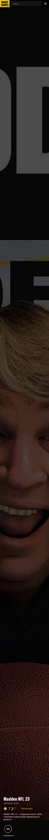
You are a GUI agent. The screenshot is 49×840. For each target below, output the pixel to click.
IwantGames (4, 3)
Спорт (16, 803)
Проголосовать (27, 808)
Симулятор (8, 803)
